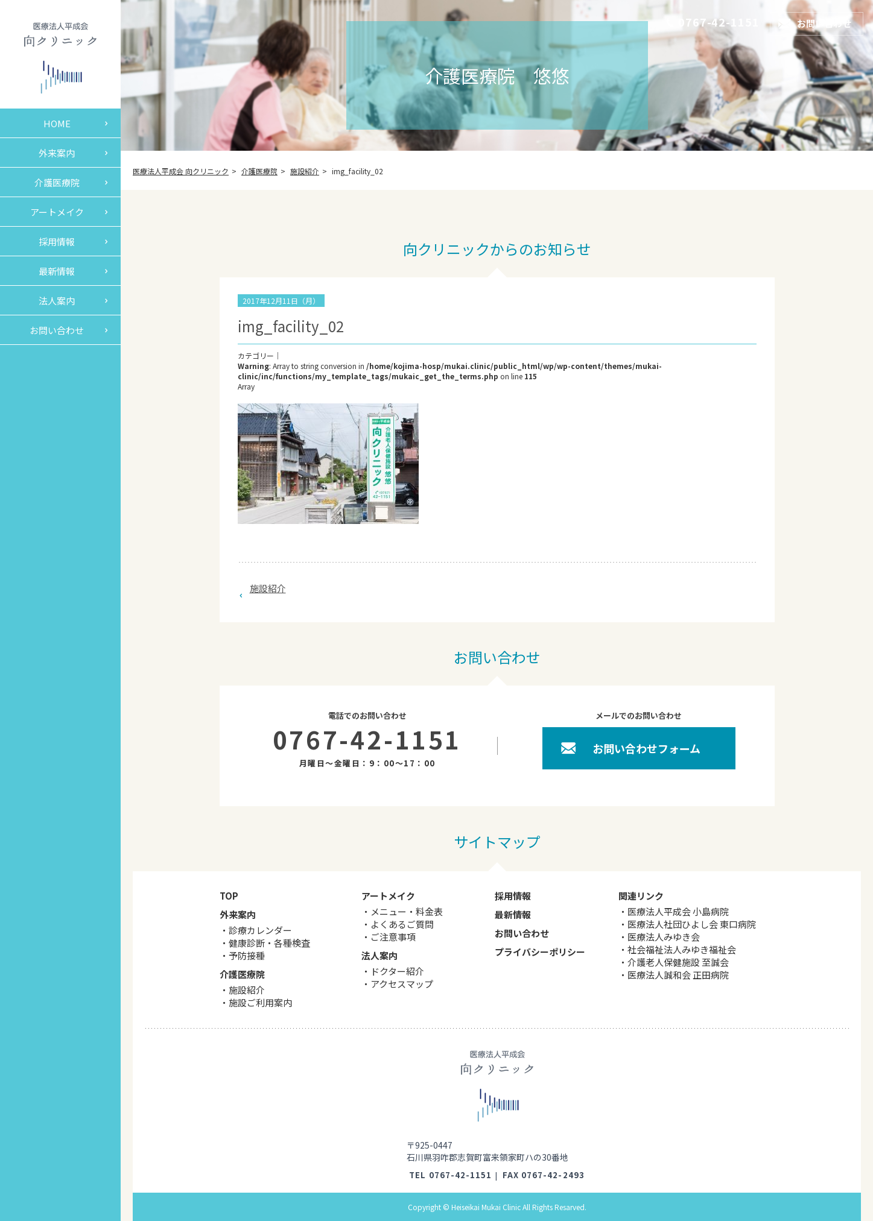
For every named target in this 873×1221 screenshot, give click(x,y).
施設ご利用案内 (260, 1002)
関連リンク (641, 895)
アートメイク (57, 212)
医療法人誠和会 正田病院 (678, 974)
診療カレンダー (260, 930)
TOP (229, 895)
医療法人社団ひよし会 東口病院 (691, 924)
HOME (57, 123)
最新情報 (57, 271)
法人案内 (57, 300)
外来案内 (57, 153)
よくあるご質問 (402, 924)
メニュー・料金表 (406, 911)
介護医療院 (57, 182)
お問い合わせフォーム (646, 748)
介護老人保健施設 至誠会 (678, 962)
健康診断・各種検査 (269, 942)
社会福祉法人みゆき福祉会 (681, 949)
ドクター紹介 (397, 971)
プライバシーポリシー (540, 951)
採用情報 (57, 241)
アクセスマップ (401, 983)
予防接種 (247, 955)
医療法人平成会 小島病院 (678, 911)
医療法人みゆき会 (663, 936)
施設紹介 (268, 588)
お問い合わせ (57, 330)
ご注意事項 (393, 936)
